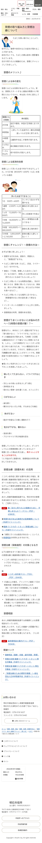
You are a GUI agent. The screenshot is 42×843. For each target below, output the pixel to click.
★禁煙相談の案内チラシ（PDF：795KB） (21, 642)
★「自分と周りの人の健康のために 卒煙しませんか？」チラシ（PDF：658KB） (24, 511)
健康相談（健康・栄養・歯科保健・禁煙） (22, 655)
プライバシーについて (11, 751)
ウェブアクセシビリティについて (15, 746)
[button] (21, 3)
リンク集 (7, 756)
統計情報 (20, 778)
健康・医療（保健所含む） (27, 729)
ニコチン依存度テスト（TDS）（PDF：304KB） (20, 575)
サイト (6, 761)
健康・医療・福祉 (12, 729)
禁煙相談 (7, 538)
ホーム (4, 729)
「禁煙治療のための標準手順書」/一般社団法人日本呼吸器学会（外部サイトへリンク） (22, 676)
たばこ (31, 731)
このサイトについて (11, 741)
